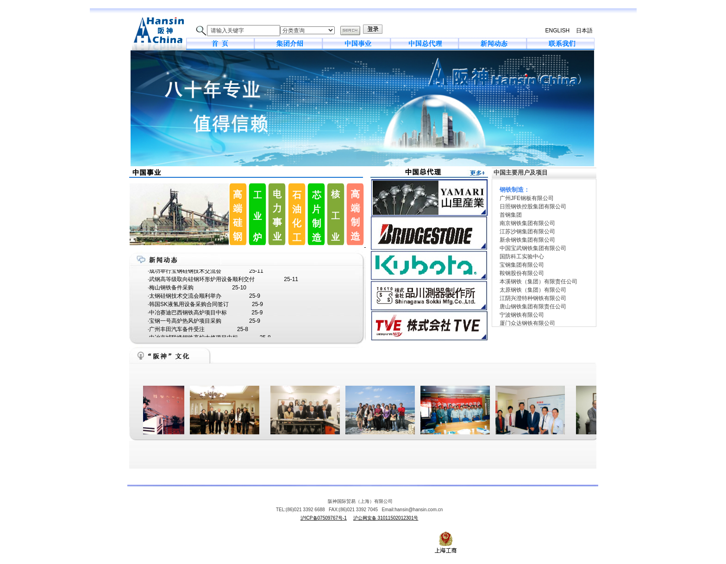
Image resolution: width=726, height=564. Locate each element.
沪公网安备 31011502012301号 (386, 517)
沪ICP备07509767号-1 (323, 517)
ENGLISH (557, 30)
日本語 (584, 30)
